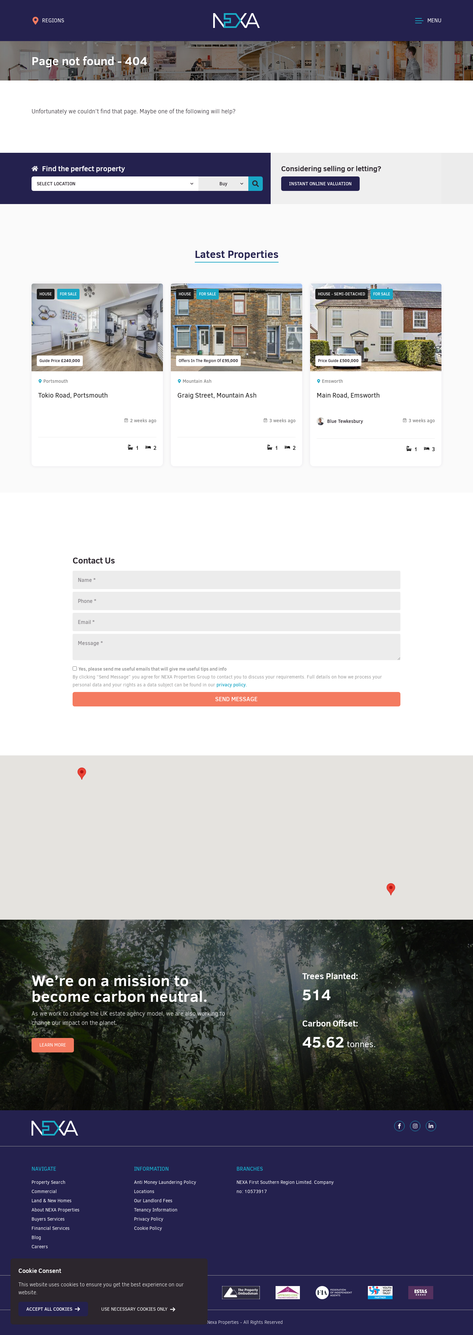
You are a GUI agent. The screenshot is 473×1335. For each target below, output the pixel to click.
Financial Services (51, 1228)
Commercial (44, 1191)
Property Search (48, 1182)
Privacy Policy (148, 1219)
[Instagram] (415, 1126)
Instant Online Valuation (320, 183)
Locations (144, 1191)
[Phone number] (236, 601)
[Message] (236, 647)
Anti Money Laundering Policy (165, 1182)
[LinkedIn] (431, 1126)
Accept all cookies (53, 1309)
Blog (36, 1237)
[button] (391, 889)
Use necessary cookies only (138, 1309)
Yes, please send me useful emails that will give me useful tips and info (150, 669)
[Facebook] (399, 1126)
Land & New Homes (52, 1201)
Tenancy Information (155, 1210)
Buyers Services (48, 1219)
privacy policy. (231, 684)
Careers (40, 1247)
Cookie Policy (148, 1228)
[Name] (236, 580)
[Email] (236, 622)
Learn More (52, 1045)
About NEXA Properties (55, 1210)
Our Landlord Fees (153, 1201)
